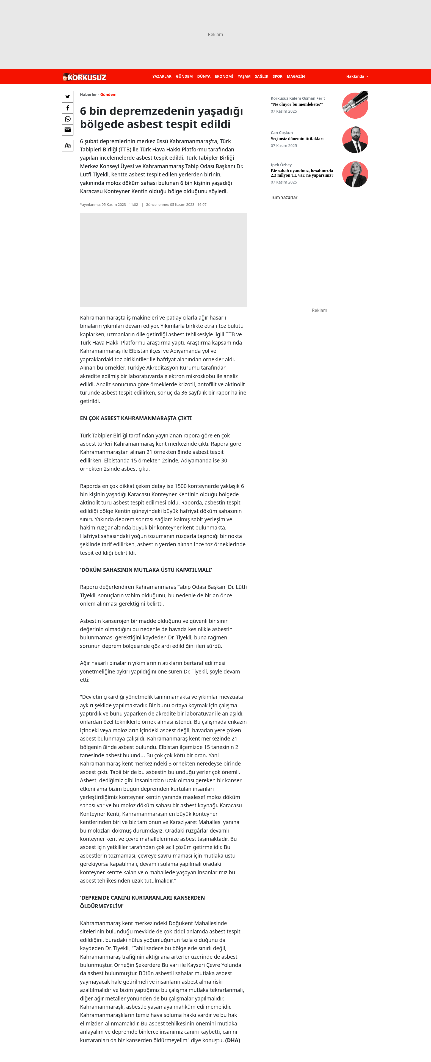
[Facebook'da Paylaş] (67, 107)
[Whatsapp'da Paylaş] (67, 118)
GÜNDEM (184, 76)
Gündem (108, 94)
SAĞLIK (261, 76)
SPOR (278, 76)
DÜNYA (204, 76)
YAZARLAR (162, 76)
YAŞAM (244, 76)
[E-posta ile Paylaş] (67, 129)
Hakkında (355, 76)
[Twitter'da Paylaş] (67, 96)
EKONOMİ (224, 76)
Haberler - (89, 94)
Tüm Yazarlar (284, 197)
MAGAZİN (296, 76)
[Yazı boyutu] (67, 145)
